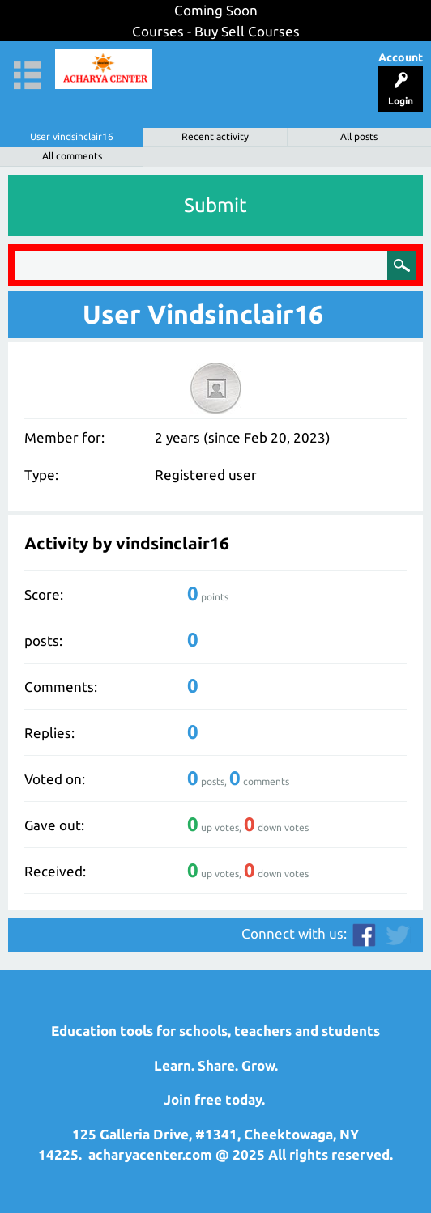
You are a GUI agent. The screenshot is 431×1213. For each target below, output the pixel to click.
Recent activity (215, 136)
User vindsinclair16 (71, 136)
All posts (359, 136)
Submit (215, 205)
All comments (72, 156)
